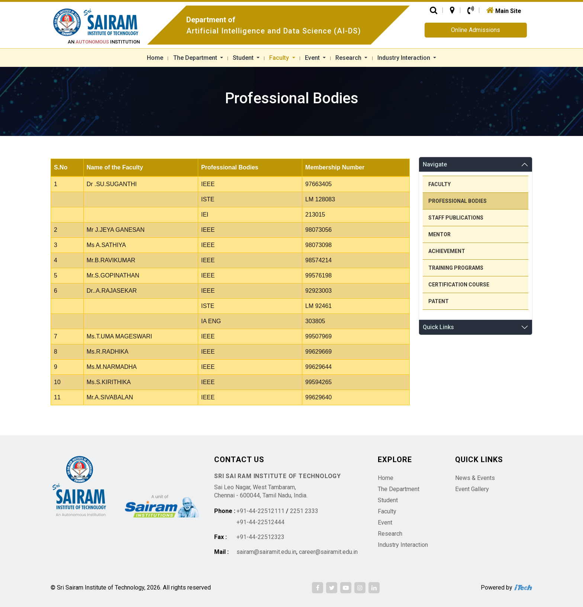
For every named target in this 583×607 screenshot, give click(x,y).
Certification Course (458, 285)
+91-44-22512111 (260, 511)
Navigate (435, 164)
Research (349, 57)
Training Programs (455, 268)
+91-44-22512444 (260, 522)
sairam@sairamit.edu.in (266, 551)
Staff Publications (455, 218)
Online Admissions (475, 29)
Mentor (439, 234)
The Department (196, 57)
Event (313, 57)
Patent (438, 301)
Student (244, 57)
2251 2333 (304, 511)
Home (155, 57)
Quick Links (438, 327)
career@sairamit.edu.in (328, 551)
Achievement (446, 251)
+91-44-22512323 (260, 537)
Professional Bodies (457, 201)
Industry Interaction (404, 57)
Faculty (279, 57)
